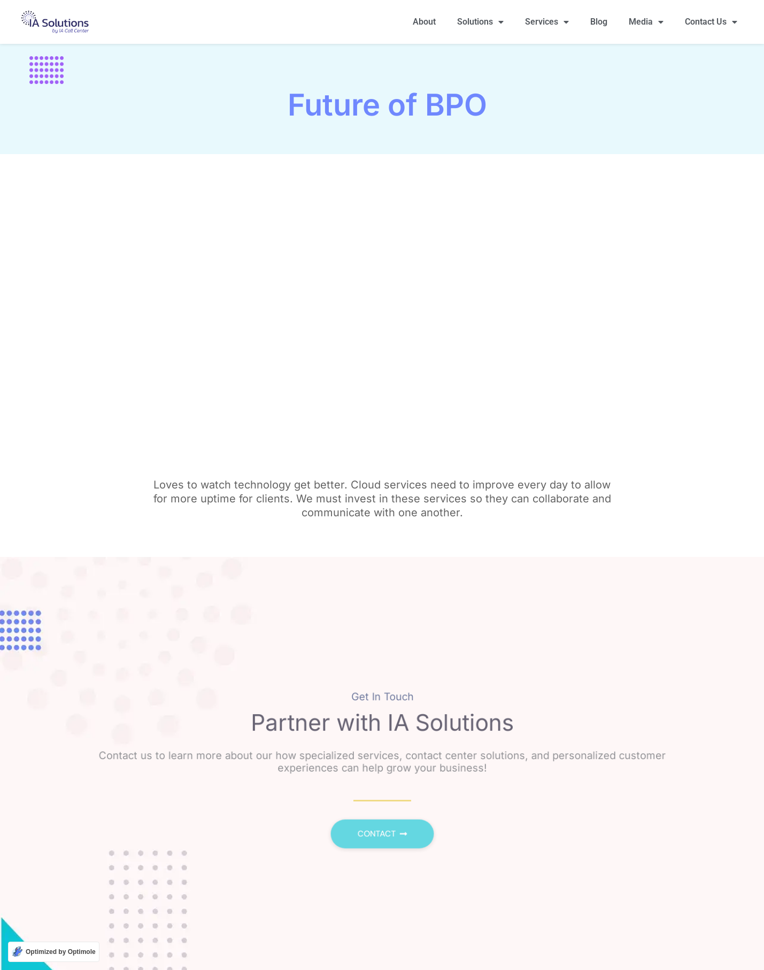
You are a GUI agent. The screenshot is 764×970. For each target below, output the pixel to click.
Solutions (480, 22)
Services (547, 22)
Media (646, 22)
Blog (598, 22)
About (424, 22)
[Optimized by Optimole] (53, 952)
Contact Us (711, 22)
